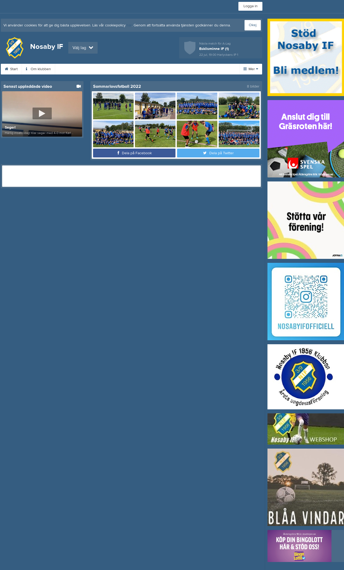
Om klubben (38, 69)
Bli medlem (98, 69)
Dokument (161, 69)
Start (11, 69)
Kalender (69, 69)
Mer (250, 69)
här (129, 25)
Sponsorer (130, 69)
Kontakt (188, 69)
